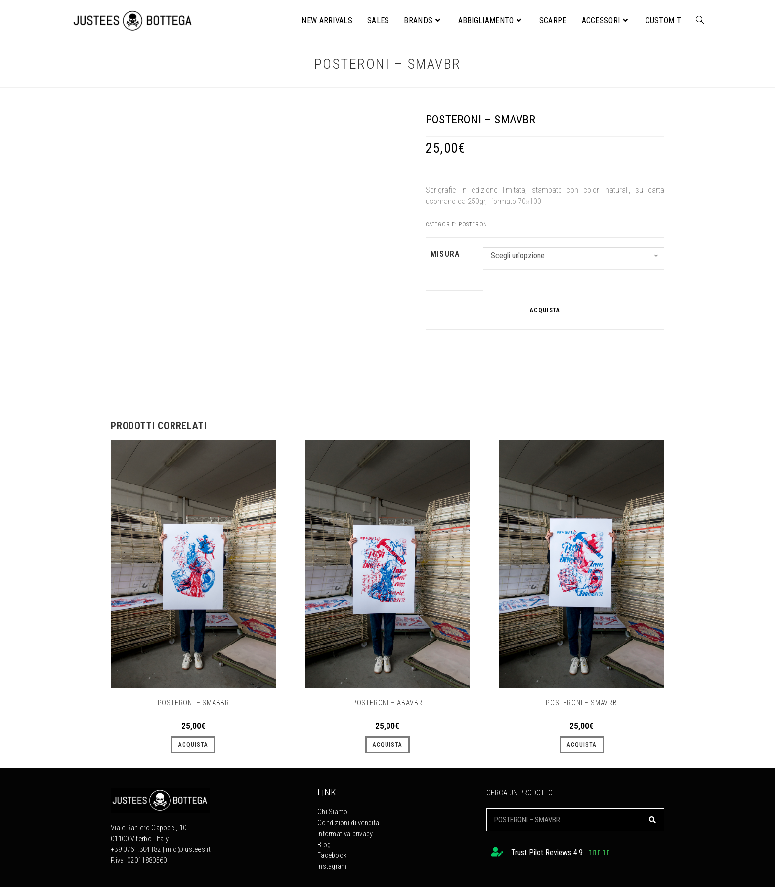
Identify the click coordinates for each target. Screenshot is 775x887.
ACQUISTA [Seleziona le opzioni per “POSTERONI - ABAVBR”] (387, 744)
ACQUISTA (545, 310)
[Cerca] (652, 820)
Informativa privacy (345, 834)
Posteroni (474, 224)
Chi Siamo (332, 812)
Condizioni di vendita (348, 823)
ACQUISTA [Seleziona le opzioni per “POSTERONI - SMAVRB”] (582, 744)
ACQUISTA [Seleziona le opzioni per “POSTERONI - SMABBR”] (193, 744)
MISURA (445, 254)
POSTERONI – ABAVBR (387, 703)
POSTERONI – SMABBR (193, 703)
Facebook (331, 855)
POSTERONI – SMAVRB (581, 703)
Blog (324, 845)
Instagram (332, 866)
